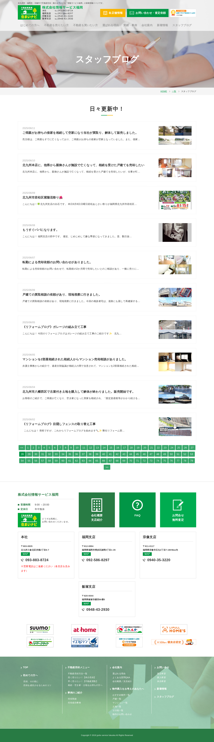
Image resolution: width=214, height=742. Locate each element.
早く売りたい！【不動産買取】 (83, 681)
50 (171, 454)
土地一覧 (116, 706)
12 (90, 447)
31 (42, 454)
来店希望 (161, 681)
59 (56, 460)
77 (178, 460)
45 (137, 454)
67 (110, 460)
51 (178, 454)
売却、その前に (30, 681)
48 (157, 454)
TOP (25, 667)
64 (90, 460)
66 (103, 460)
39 (96, 454)
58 (49, 460)
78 (185, 460)
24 (171, 447)
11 (83, 447)
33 (56, 454)
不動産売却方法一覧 (77, 673)
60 (63, 460)
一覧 (174, 91)
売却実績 (72, 699)
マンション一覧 (120, 702)
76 (171, 460)
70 (130, 460)
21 (151, 447)
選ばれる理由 (110, 25)
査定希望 (161, 673)
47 (151, 454)
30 (35, 454)
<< (21, 447)
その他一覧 (117, 710)
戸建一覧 (116, 699)
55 (29, 460)
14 (104, 447)
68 (117, 460)
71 (137, 460)
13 (97, 447)
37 (83, 454)
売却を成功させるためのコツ (37, 685)
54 (22, 460)
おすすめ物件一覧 (121, 695)
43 (124, 454)
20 (144, 447)
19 (138, 447)
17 (124, 447)
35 (69, 454)
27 (192, 447)
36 (76, 454)
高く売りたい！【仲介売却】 (82, 677)
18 (131, 447)
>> (107, 467)
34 (63, 454)
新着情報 (162, 25)
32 (49, 454)
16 (117, 447)
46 (144, 454)
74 (157, 460)
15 (111, 447)
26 (185, 447)
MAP (25, 554)
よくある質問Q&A (121, 677)
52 (185, 454)
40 (103, 454)
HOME (163, 91)
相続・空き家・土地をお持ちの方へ (85, 685)
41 (110, 454)
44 (130, 454)
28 (22, 454)
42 (117, 454)
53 (191, 454)
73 (151, 460)
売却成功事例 (74, 702)
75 (164, 460)
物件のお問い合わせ (122, 714)
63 (83, 460)
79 (191, 460)
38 (90, 454)
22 (158, 447)
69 (124, 460)
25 (178, 447)
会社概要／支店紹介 (122, 681)
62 (76, 460)
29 (29, 454)
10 (77, 447)
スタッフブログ (182, 25)
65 (96, 460)
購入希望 (161, 677)
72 (144, 460)
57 (42, 460)
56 (35, 460)
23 (165, 447)
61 (69, 460)
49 (164, 454)
